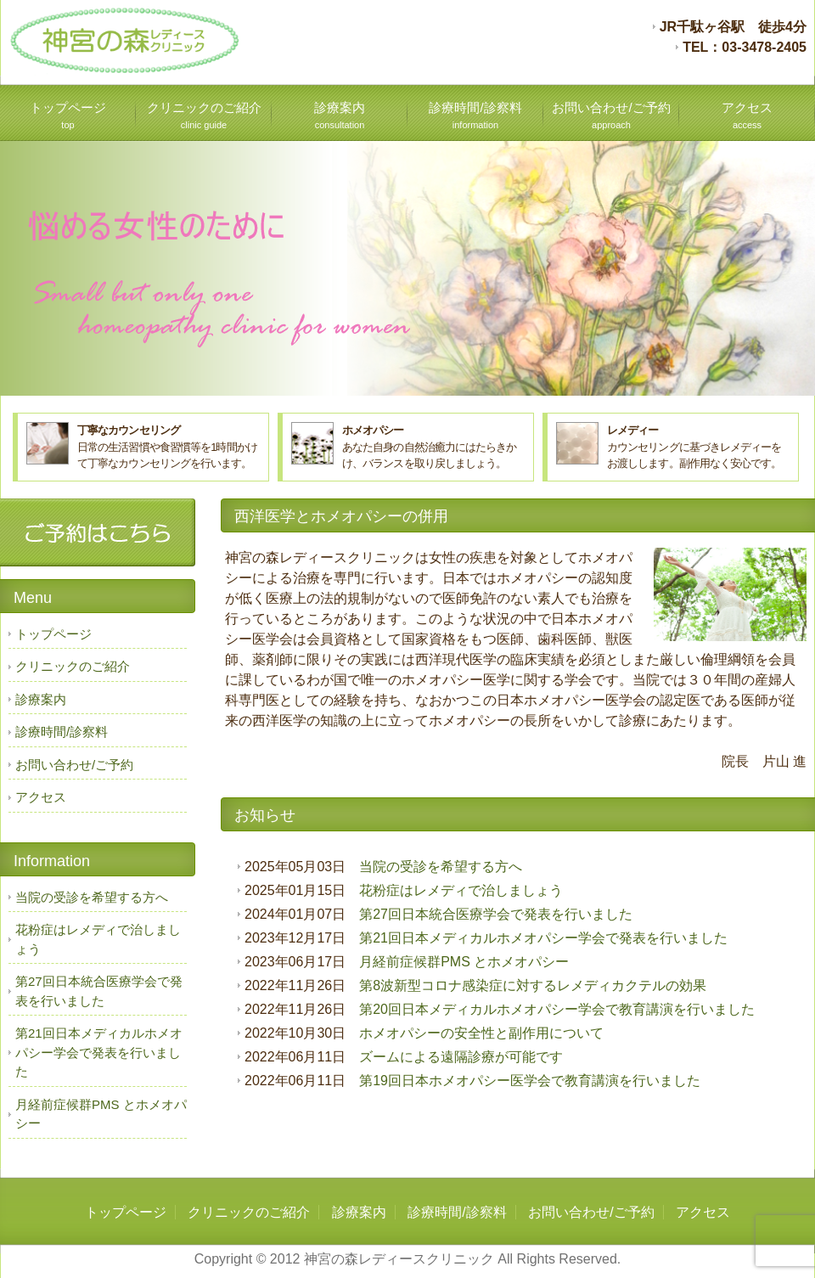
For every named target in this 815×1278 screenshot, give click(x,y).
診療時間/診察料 (475, 115)
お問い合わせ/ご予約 (611, 115)
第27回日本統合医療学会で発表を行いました (495, 914)
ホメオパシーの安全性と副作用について (481, 1033)
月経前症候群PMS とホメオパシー (464, 961)
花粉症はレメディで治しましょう (461, 890)
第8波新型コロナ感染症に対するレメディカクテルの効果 (532, 985)
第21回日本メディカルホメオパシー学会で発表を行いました (543, 938)
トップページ (68, 115)
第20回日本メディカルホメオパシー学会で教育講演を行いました (557, 1009)
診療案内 (339, 115)
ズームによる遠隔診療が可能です (461, 1057)
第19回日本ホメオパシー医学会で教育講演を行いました (529, 1080)
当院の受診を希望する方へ (440, 866)
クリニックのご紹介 (204, 115)
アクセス (747, 115)
